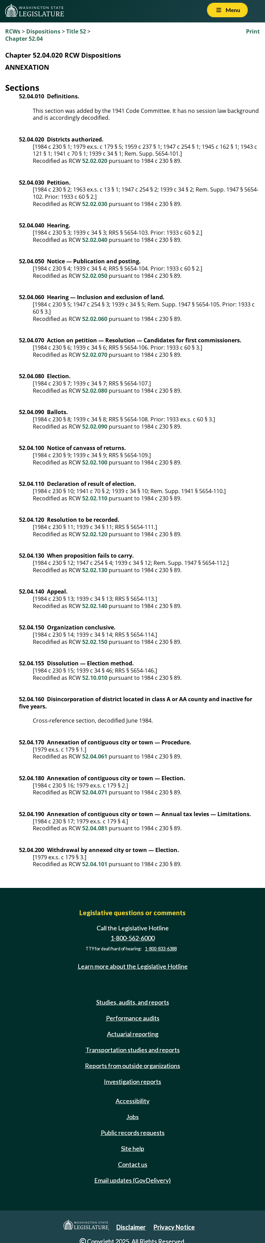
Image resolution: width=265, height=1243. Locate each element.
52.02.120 (94, 534)
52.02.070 (94, 355)
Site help (132, 1148)
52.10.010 (94, 678)
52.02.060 (94, 319)
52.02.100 (94, 462)
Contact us (132, 1164)
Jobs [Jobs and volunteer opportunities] (132, 1116)
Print (253, 31)
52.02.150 (94, 642)
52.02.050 (94, 276)
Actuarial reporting (132, 1034)
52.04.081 (94, 828)
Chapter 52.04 (24, 38)
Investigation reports (132, 1081)
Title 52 (76, 31)
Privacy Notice (174, 1227)
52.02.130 (94, 570)
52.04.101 (94, 864)
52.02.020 (94, 161)
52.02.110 (94, 498)
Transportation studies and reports (133, 1050)
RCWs (12, 31)
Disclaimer (131, 1227)
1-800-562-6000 (132, 938)
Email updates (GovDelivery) (132, 1180)
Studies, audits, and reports (132, 1002)
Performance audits (132, 1018)
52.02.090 (94, 426)
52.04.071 (94, 792)
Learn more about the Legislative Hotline (133, 966)
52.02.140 (94, 606)
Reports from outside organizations (132, 1065)
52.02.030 (94, 204)
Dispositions (43, 31)
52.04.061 (94, 756)
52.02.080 (94, 390)
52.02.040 (94, 240)
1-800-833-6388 (161, 948)
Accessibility (132, 1101)
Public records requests (133, 1132)
